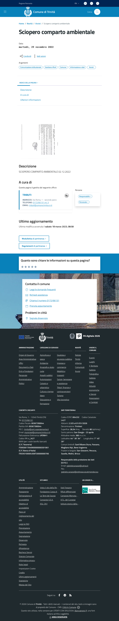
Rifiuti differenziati (68, 491)
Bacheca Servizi (25, 552)
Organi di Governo (26, 355)
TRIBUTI (27, 195)
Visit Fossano (66, 487)
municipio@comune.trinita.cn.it (37, 432)
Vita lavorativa (63, 399)
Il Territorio (93, 365)
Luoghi (92, 361)
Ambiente (44, 363)
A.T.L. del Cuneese (68, 499)
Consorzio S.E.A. (46, 499)
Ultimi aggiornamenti (27, 576)
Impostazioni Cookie (27, 568)
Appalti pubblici (46, 375)
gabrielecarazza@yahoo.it (77, 465)
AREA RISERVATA (58, 616)
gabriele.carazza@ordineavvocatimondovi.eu (79, 471)
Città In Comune (69, 607)
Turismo (60, 395)
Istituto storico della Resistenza (74, 503)
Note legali (23, 564)
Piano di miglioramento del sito (26, 515)
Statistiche (23, 580)
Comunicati (79, 367)
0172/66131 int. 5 (41, 202)
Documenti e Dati (26, 367)
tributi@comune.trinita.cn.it (40, 205)
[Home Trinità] (40, 12)
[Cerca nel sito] (97, 12)
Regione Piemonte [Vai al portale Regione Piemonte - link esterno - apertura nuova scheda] (25, 3)
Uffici (21, 363)
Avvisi (38, 23)
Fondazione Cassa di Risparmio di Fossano (57, 491)
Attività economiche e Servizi (94, 390)
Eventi (92, 357)
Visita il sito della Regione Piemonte (55, 487)
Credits (22, 572)
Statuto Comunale (26, 556)
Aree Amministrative (27, 359)
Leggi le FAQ (24, 524)
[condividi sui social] (25, 56)
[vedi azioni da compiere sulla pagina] (39, 56)
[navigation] (5, 11)
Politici (21, 383)
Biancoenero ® (81, 610)
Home (21, 23)
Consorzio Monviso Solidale (72, 495)
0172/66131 (27, 420)
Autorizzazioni (46, 379)
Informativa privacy (27, 560)
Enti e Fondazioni (26, 371)
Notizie (78, 355)
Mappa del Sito (25, 584)
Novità (30, 23)
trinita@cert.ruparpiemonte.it (36, 429)
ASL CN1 (44, 503)
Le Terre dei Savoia (48, 495)
